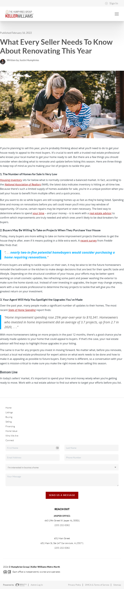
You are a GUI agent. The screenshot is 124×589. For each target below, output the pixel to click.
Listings (9, 412)
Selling (8, 421)
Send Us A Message (62, 495)
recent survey (88, 240)
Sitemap (117, 585)
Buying (8, 417)
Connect (9, 440)
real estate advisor (100, 213)
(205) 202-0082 (62, 525)
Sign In (111, 3)
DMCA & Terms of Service (97, 585)
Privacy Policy (74, 585)
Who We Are (11, 435)
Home (8, 407)
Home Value (11, 431)
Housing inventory (11, 180)
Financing (10, 426)
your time (38, 213)
